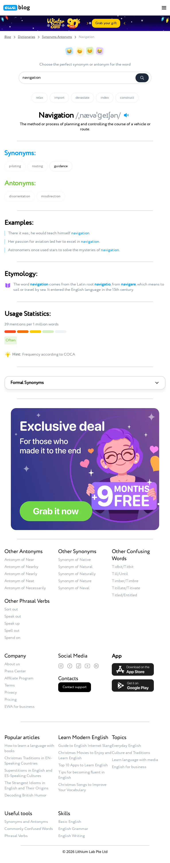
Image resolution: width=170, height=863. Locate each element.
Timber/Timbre (125, 581)
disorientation (19, 196)
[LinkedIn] (96, 666)
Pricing (10, 700)
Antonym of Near (19, 560)
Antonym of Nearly (20, 574)
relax (39, 98)
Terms (9, 685)
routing (37, 166)
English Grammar (73, 829)
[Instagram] (61, 666)
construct (127, 98)
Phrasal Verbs (16, 836)
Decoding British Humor (25, 795)
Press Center (15, 671)
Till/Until (120, 574)
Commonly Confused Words (28, 829)
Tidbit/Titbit (122, 567)
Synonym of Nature (74, 581)
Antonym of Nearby (21, 567)
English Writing (71, 836)
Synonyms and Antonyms (26, 822)
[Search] (142, 77)
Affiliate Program (18, 678)
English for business (129, 767)
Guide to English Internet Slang (85, 746)
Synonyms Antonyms (57, 37)
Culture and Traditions (131, 753)
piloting (15, 166)
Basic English (69, 822)
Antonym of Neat (19, 581)
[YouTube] (87, 666)
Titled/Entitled (124, 595)
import (59, 98)
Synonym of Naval (73, 588)
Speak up (12, 624)
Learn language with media (135, 760)
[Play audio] (126, 115)
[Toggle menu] (164, 7)
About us (12, 664)
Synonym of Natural (75, 567)
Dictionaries (26, 37)
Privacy (10, 693)
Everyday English (126, 746)
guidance (61, 166)
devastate (82, 98)
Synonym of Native (74, 560)
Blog (7, 37)
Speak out (12, 616)
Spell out (11, 631)
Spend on (12, 638)
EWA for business (19, 707)
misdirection (50, 196)
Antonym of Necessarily (25, 588)
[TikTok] (78, 666)
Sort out (11, 609)
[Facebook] (69, 666)
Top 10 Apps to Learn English (83, 765)
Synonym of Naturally (77, 574)
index (104, 98)
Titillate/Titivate (126, 588)
